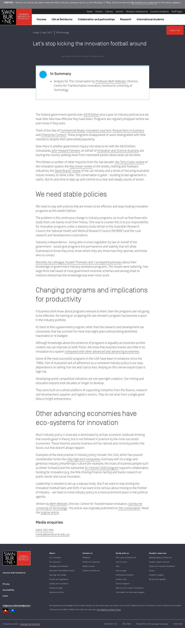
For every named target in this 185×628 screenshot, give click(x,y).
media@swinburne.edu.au (53, 534)
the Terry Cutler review (129, 162)
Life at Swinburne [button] (63, 20)
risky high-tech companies (83, 459)
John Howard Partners (66, 151)
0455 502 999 (44, 530)
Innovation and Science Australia (118, 151)
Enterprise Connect (53, 135)
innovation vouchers (98, 130)
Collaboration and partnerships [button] (97, 20)
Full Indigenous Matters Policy (109, 609)
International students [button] (151, 20)
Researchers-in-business (128, 130)
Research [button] (126, 20)
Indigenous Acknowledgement (16, 605)
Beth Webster (58, 504)
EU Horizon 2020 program (102, 468)
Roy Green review (81, 166)
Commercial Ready (72, 130)
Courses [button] (42, 20)
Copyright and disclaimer (30, 624)
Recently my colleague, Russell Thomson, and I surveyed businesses (79, 262)
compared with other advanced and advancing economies (102, 351)
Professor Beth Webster (111, 81)
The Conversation (129, 508)
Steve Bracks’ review (68, 171)
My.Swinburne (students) (144, 2)
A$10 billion (91, 115)
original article (50, 512)
